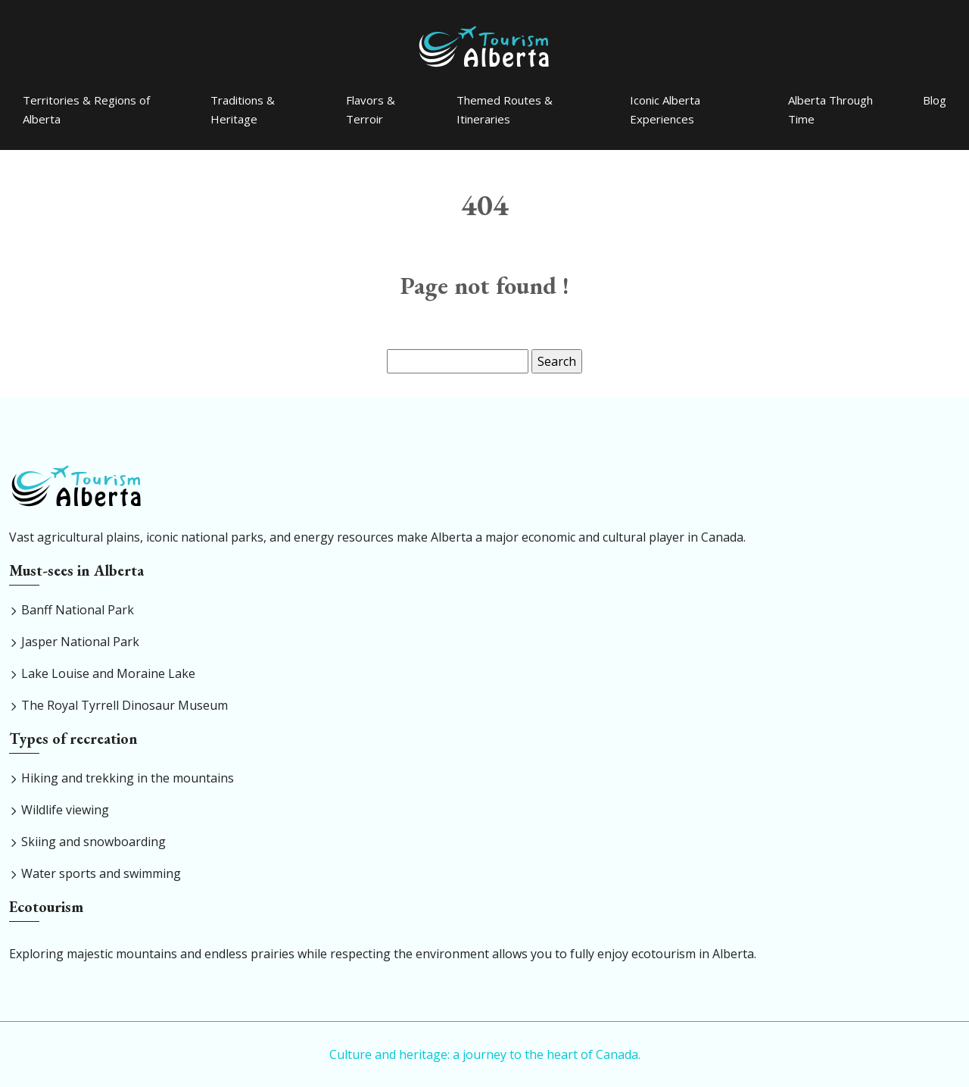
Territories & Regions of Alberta (86, 109)
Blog (934, 100)
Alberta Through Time (830, 109)
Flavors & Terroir (370, 109)
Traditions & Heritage (242, 109)
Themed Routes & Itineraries (504, 109)
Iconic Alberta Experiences (665, 109)
